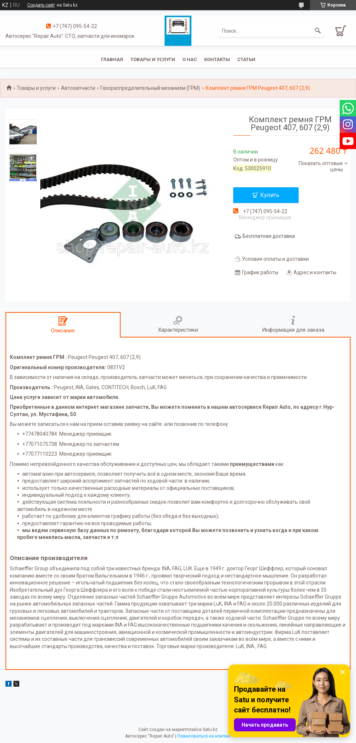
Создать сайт (41, 5)
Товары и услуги (152, 59)
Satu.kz (210, 729)
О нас (189, 59)
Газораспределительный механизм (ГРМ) (150, 88)
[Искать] (318, 31)
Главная (112, 59)
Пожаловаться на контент (204, 736)
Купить (269, 195)
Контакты (217, 59)
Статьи (246, 59)
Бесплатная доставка (269, 236)
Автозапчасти (78, 88)
